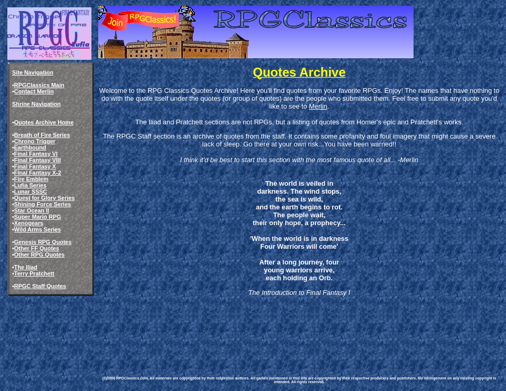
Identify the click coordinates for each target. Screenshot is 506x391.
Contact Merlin (34, 91)
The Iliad (25, 267)
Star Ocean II (31, 210)
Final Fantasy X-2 (37, 173)
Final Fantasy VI (36, 154)
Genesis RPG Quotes (42, 242)
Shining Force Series (42, 204)
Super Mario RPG (37, 217)
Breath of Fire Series (42, 135)
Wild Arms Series (37, 229)
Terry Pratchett (34, 273)
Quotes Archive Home (44, 122)
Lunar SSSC (30, 191)
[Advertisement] (291, 328)
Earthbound (30, 147)
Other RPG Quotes (39, 254)
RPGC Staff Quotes (40, 286)
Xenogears (29, 223)
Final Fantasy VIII (37, 160)
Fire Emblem (31, 179)
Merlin (318, 106)
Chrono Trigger (35, 141)
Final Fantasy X (35, 166)
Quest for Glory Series (44, 198)
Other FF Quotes (36, 248)
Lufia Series (30, 185)
